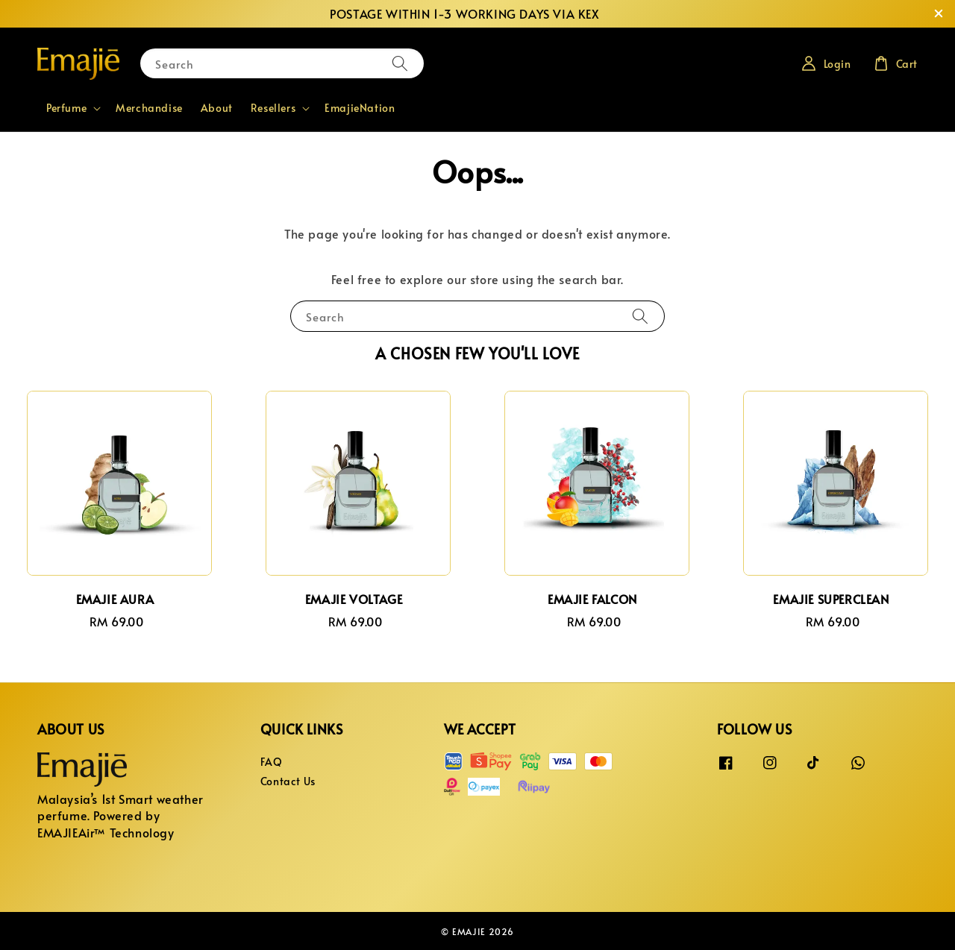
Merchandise (149, 108)
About (217, 108)
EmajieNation (360, 108)
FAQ (271, 762)
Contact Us (288, 781)
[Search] (400, 63)
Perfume (66, 108)
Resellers (273, 108)
